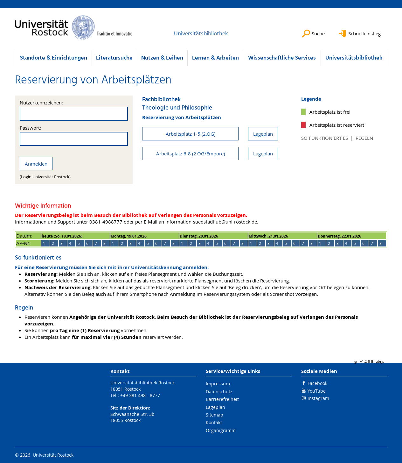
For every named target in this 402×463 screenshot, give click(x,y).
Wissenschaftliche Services (282, 58)
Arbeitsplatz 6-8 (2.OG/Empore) (190, 153)
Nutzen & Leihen (162, 58)
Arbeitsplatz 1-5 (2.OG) (190, 134)
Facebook (317, 383)
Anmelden (36, 163)
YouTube (317, 391)
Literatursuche (114, 58)
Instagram (318, 398)
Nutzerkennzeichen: (41, 102)
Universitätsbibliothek (353, 58)
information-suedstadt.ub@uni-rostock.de (211, 221)
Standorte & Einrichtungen (53, 58)
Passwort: (30, 127)
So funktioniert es (324, 138)
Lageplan (263, 134)
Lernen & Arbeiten (215, 58)
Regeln (364, 138)
